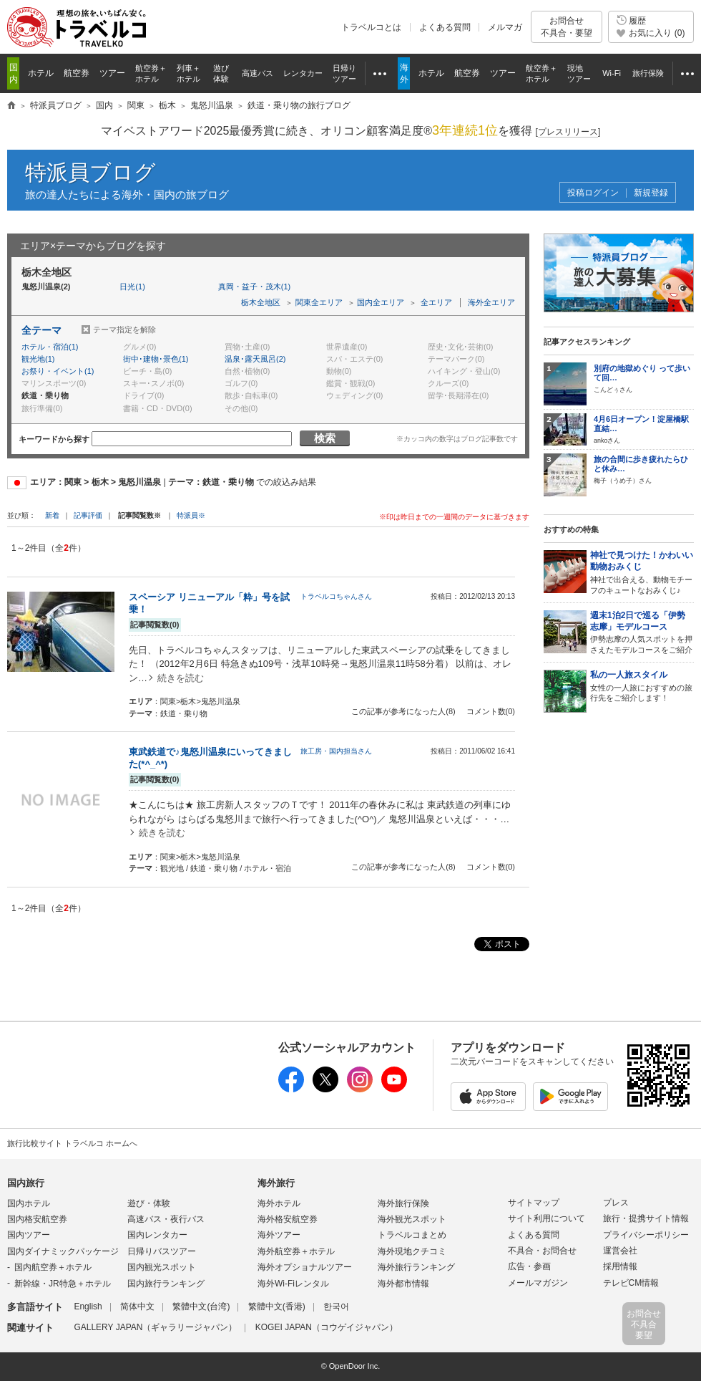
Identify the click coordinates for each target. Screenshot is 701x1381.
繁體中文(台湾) (201, 1306)
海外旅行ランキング (416, 1267)
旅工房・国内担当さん (336, 751)
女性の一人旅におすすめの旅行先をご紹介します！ (642, 686)
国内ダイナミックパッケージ (63, 1251)
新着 (53, 515)
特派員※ (191, 515)
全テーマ (41, 330)
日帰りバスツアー (161, 1251)
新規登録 (651, 193)
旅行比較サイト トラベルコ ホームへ (72, 1143)
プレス (616, 1203)
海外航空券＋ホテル (296, 1251)
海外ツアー (279, 1235)
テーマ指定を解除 (124, 329)
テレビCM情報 (631, 1283)
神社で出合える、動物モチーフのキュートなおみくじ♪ (642, 572)
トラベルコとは (371, 27)
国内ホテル (28, 1203)
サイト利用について (546, 1218)
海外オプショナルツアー (305, 1267)
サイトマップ (533, 1203)
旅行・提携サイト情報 (646, 1218)
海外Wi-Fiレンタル (293, 1284)
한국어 (336, 1306)
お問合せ (566, 27)
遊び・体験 (148, 1203)
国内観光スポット (161, 1267)
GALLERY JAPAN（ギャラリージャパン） (155, 1327)
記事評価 (88, 515)
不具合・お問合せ (542, 1251)
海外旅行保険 (403, 1203)
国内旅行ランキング (166, 1284)
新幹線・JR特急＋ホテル (62, 1284)
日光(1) (131, 286)
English (88, 1306)
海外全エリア (491, 302)
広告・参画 (529, 1266)
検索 (324, 438)
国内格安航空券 (37, 1219)
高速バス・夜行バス (166, 1219)
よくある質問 (445, 27)
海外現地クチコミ (412, 1251)
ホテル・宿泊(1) (49, 346)
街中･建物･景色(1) (155, 359)
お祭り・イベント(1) (57, 371)
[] (568, 132)
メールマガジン (538, 1283)
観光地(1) (37, 359)
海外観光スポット (412, 1219)
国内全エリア (380, 302)
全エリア (436, 302)
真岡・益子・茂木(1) (254, 286)
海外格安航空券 (288, 1219)
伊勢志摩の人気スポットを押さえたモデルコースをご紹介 (642, 632)
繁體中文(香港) (276, 1306)
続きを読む (180, 678)
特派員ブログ (90, 172)
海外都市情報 (403, 1284)
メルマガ (505, 27)
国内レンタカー (157, 1235)
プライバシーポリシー (646, 1235)
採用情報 (620, 1266)
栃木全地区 (260, 302)
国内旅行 (25, 1183)
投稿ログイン (593, 193)
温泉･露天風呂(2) (255, 359)
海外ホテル (279, 1203)
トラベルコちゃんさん (336, 596)
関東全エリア (319, 302)
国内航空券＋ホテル (53, 1267)
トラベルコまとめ (412, 1235)
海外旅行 (276, 1183)
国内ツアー (28, 1235)
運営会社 (620, 1251)
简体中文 (137, 1306)
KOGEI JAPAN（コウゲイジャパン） (326, 1327)
